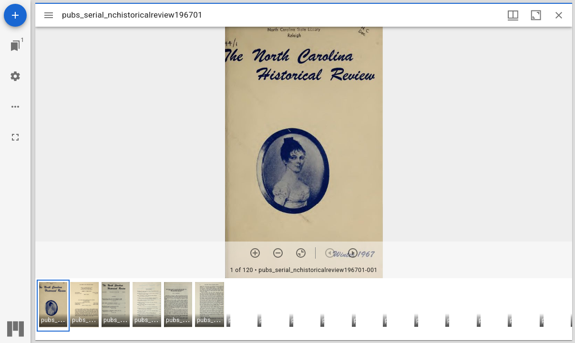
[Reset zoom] (300, 253)
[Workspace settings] (15, 76)
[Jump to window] (15, 45)
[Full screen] (15, 137)
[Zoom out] (278, 253)
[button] (53, 305)
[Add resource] (15, 15)
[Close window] (558, 15)
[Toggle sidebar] (48, 15)
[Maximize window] (535, 15)
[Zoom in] (255, 253)
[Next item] (352, 253)
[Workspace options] (15, 106)
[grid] (303, 309)
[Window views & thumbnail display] (513, 15)
